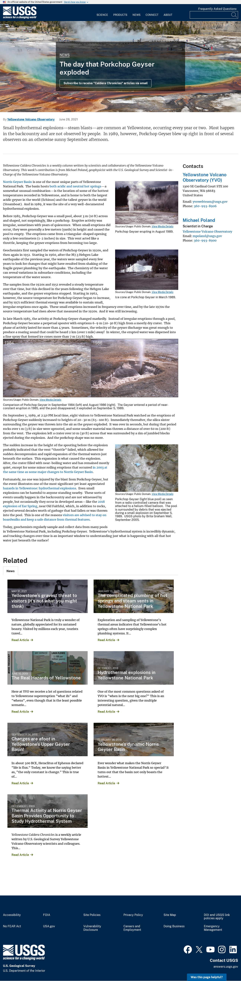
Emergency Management (213, 928)
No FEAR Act (12, 926)
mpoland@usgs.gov (207, 236)
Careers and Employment (132, 928)
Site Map (170, 915)
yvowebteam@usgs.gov (210, 201)
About (168, 14)
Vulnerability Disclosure (92, 928)
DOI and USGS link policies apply (217, 916)
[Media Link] (146, 203)
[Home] (19, 18)
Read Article (20, 640)
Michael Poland (199, 220)
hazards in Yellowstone (20, 488)
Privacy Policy (133, 915)
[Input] (214, 15)
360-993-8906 (205, 206)
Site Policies (91, 915)
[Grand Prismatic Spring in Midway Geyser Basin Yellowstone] (120, 66)
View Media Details (162, 226)
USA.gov (49, 926)
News (136, 14)
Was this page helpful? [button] (207, 977)
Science (102, 14)
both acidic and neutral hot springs (75, 186)
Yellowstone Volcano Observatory (31, 119)
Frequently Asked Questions (217, 9)
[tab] (10, 571)
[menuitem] (102, 12)
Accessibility (12, 915)
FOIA (46, 915)
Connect (152, 14)
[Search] (234, 15)
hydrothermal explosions (57, 488)
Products (120, 14)
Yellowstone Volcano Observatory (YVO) (205, 177)
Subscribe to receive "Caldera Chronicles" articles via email (105, 83)
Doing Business (174, 926)
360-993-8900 (205, 240)
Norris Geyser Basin (17, 182)
